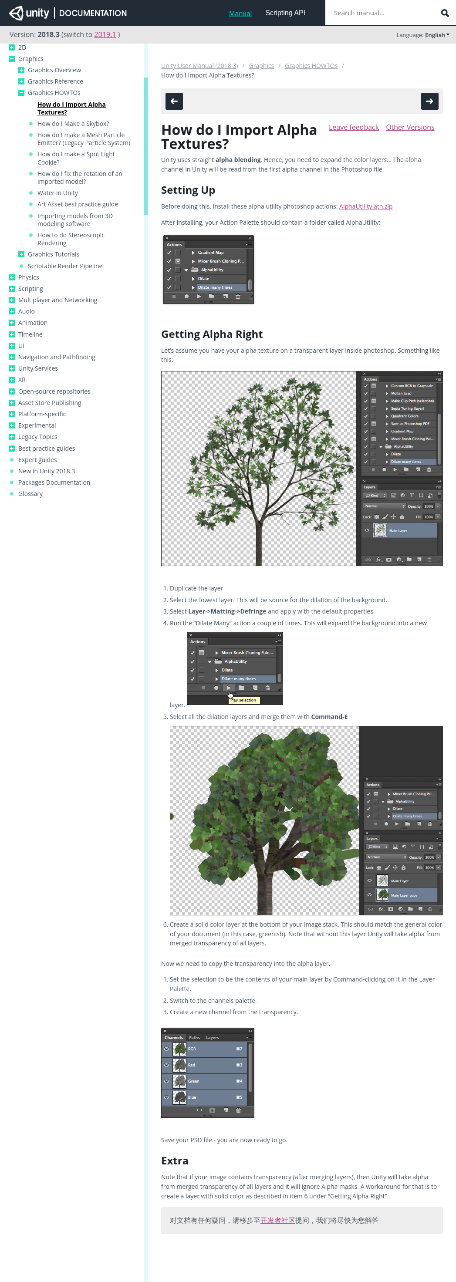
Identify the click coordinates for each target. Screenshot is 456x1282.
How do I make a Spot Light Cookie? (76, 158)
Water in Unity (57, 193)
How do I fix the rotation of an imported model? (79, 178)
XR (22, 380)
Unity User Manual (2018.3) (199, 65)
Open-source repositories (54, 391)
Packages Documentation (54, 482)
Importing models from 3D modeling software (75, 220)
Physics (28, 277)
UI (21, 346)
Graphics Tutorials (53, 254)
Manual (240, 13)
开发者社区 (277, 1220)
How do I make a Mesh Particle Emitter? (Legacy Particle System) (83, 139)
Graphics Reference (55, 81)
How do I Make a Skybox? (73, 124)
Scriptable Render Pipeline (65, 266)
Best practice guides (46, 448)
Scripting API (285, 13)
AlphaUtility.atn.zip (366, 206)
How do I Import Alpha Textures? (71, 108)
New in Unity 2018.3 (46, 471)
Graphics (31, 59)
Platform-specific (42, 414)
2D (22, 47)
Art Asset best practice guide (77, 204)
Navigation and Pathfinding (56, 357)
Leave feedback (354, 127)
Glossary (30, 494)
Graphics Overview (54, 70)
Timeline (30, 334)
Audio (26, 311)
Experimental (37, 425)
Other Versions (410, 127)
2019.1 (105, 34)
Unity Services (38, 368)
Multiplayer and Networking (57, 300)
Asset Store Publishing (49, 403)
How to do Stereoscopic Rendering (71, 239)
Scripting (30, 289)
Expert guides (37, 460)
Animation (32, 323)
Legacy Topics (37, 437)
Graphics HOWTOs (54, 93)
